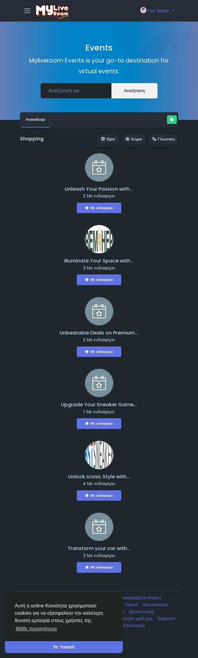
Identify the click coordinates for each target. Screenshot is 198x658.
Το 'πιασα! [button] (64, 647)
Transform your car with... (99, 548)
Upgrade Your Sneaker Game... (99, 404)
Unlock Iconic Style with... (99, 476)
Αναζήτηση (134, 91)
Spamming (141, 611)
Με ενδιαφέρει (99, 207)
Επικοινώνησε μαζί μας (130, 618)
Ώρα (108, 139)
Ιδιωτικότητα (155, 604)
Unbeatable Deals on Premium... (99, 332)
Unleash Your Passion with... (99, 189)
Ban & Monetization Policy (132, 598)
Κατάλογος (134, 625)
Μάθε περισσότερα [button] (36, 628)
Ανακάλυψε (35, 119)
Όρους (132, 604)
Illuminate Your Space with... (99, 260)
